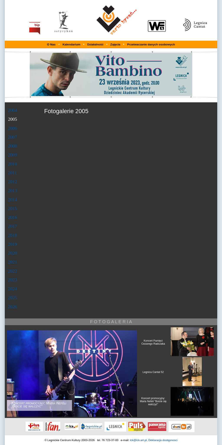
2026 (12, 306)
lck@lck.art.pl (138, 440)
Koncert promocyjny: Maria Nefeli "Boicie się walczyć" (153, 401)
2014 (12, 199)
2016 (12, 217)
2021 (12, 261)
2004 (12, 110)
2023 (12, 279)
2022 (12, 270)
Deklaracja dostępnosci (162, 440)
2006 (12, 128)
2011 (12, 172)
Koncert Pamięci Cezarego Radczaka (153, 342)
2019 (12, 244)
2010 (12, 163)
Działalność (95, 44)
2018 (12, 235)
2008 (12, 145)
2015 (12, 208)
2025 (12, 297)
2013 (12, 190)
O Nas (51, 44)
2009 (12, 154)
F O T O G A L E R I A (111, 321)
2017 (12, 226)
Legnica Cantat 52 (153, 372)
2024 (12, 288)
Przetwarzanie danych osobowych (151, 44)
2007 (12, 137)
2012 (12, 181)
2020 (12, 253)
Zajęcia (115, 44)
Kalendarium (71, 44)
